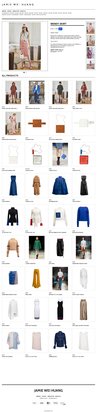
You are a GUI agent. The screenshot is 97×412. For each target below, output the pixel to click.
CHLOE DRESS (6, 201)
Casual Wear (27, 14)
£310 (3, 324)
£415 (3, 231)
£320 (3, 107)
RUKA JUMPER (6, 263)
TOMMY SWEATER (30, 263)
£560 (50, 200)
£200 (73, 355)
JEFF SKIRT (52, 263)
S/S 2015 (17, 13)
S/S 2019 (60, 13)
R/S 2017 (36, 13)
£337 (73, 169)
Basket (23, 11)
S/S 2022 (34, 14)
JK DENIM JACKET (53, 201)
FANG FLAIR (28, 294)
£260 (73, 231)
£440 (50, 262)
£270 (50, 231)
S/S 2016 (26, 13)
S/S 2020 (70, 13)
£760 (26, 200)
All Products (5, 13)
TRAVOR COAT (29, 201)
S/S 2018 (50, 13)
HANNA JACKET (53, 356)
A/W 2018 (55, 13)
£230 (26, 262)
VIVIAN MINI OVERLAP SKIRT (79, 263)
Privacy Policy (44, 398)
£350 (50, 293)
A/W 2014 (12, 13)
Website (4, 11)
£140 (50, 138)
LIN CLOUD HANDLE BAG (55, 139)
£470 (73, 293)
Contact (9, 11)
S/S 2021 (9, 14)
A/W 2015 (21, 13)
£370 (3, 355)
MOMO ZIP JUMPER (7, 356)
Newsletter (16, 11)
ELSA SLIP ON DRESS (31, 325)
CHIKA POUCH (29, 170)
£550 (3, 200)
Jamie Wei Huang (48, 390)
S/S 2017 (41, 13)
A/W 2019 (65, 13)
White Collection (41, 14)
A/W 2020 (4, 14)
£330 (73, 262)
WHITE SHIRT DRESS (78, 294)
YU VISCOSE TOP (6, 232)
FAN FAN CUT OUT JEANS (55, 294)
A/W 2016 (31, 13)
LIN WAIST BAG (29, 139)
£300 (3, 262)
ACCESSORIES (15, 14)
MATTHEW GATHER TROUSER (80, 325)
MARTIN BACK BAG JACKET (32, 108)
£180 (26, 138)
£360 (26, 293)
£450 (50, 355)
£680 (26, 107)
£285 (73, 107)
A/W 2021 (21, 14)
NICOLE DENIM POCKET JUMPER (57, 232)
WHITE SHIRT (5, 325)
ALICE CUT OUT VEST (31, 356)
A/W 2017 (45, 13)
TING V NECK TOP (77, 108)
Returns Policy (53, 398)
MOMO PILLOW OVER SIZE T (9, 108)
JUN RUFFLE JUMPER (77, 232)
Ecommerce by (48, 410)
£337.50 (27, 169)
